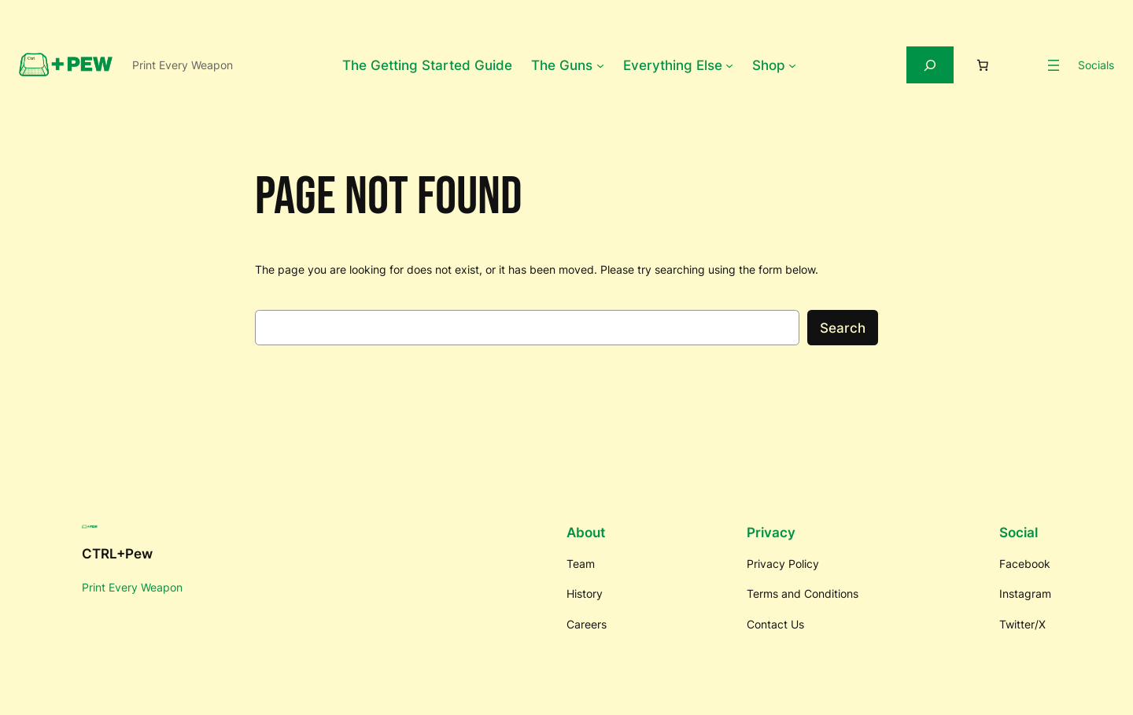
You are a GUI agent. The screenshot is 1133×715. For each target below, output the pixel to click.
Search (842, 328)
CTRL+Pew (117, 554)
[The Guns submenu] (600, 65)
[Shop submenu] (792, 65)
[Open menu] (1053, 65)
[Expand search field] (930, 64)
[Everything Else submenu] (729, 65)
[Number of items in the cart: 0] (983, 65)
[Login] (1022, 65)
